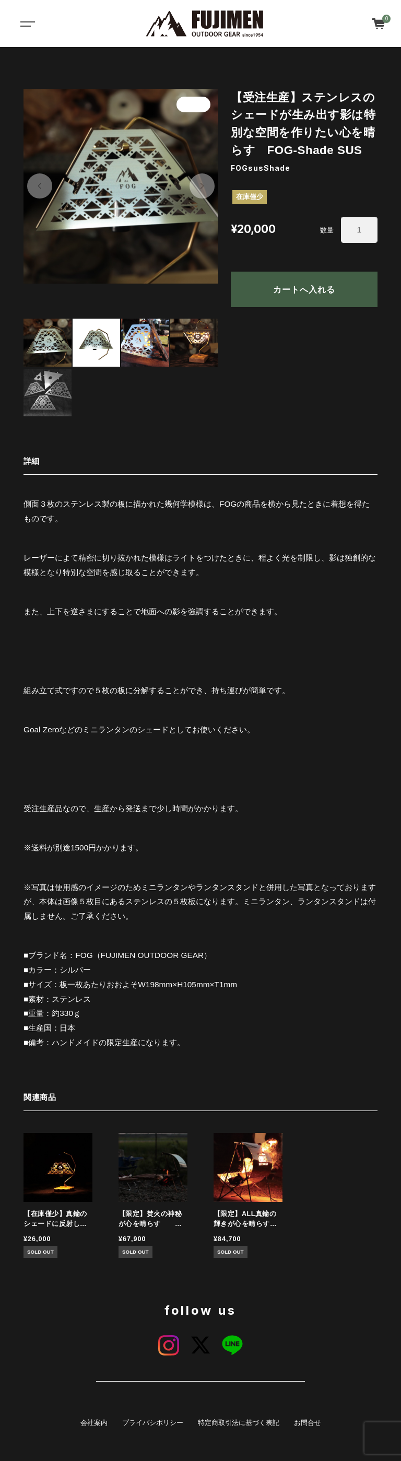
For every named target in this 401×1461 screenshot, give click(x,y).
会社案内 (94, 1423)
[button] (39, 185)
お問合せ (307, 1423)
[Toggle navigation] (26, 23)
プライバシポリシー (152, 1423)
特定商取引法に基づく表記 (238, 1423)
